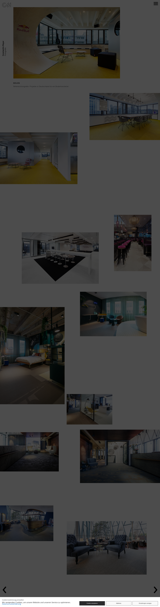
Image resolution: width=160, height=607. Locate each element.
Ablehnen (118, 603)
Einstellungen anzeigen (145, 603)
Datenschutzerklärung (11, 604)
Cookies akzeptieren (92, 603)
